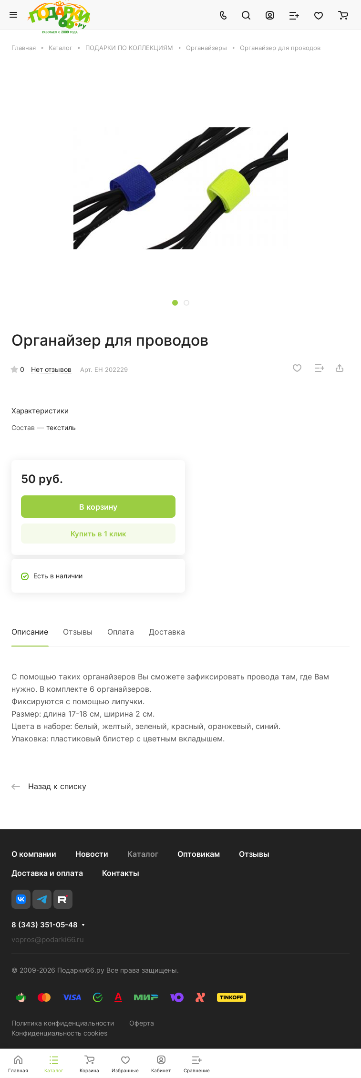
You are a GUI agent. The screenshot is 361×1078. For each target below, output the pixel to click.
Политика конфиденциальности (62, 1023)
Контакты (120, 873)
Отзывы (78, 632)
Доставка (167, 632)
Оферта (141, 1023)
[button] (175, 303)
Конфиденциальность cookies (59, 1033)
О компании (33, 854)
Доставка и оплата (47, 873)
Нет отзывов (51, 369)
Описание (29, 632)
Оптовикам (198, 854)
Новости (91, 854)
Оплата (120, 632)
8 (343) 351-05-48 (44, 925)
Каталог (142, 854)
